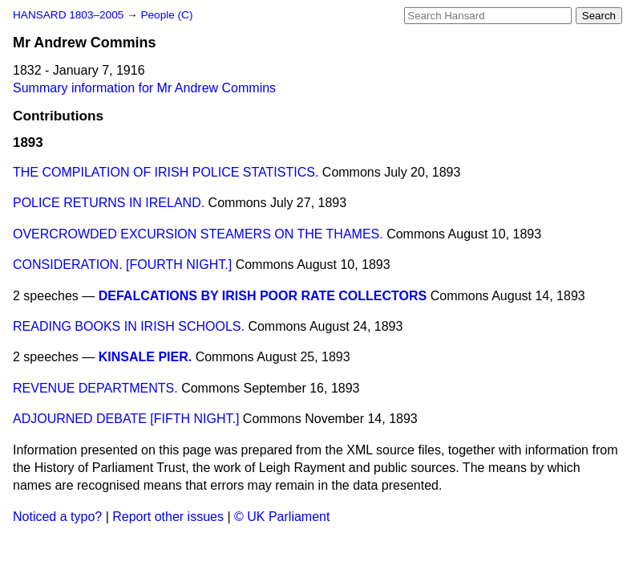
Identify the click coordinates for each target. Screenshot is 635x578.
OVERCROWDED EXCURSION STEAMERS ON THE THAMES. (198, 234)
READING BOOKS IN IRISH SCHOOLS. (129, 326)
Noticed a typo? (57, 516)
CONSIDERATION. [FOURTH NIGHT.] (122, 264)
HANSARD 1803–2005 (68, 15)
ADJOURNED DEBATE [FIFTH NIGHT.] (126, 418)
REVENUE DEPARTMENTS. (95, 388)
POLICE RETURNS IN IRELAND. (108, 203)
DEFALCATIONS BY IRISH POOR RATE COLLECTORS (263, 296)
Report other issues (168, 516)
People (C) (166, 15)
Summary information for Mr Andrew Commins (144, 88)
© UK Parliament (282, 516)
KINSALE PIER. (145, 357)
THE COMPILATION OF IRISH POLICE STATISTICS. (165, 172)
